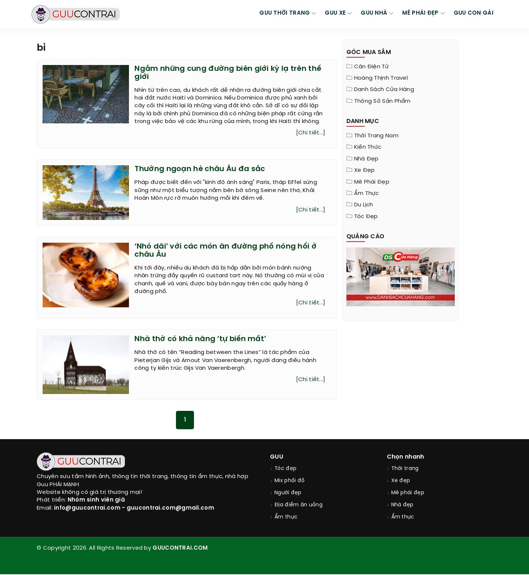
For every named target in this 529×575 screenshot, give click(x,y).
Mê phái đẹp (371, 182)
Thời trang (405, 469)
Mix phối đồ (289, 481)
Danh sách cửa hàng (384, 90)
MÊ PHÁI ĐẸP (420, 13)
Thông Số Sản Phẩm (382, 101)
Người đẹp (288, 493)
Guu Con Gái (473, 13)
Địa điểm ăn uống (298, 506)
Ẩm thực (366, 193)
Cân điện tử (371, 67)
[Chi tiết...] (310, 133)
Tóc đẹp (366, 217)
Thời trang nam (376, 136)
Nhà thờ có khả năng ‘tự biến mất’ (200, 339)
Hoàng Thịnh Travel (381, 78)
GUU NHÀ (374, 13)
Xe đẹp (364, 170)
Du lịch (363, 205)
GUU (276, 458)
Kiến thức (368, 147)
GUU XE (335, 13)
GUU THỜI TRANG (284, 13)
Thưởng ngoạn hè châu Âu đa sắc (199, 169)
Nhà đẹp (366, 159)
